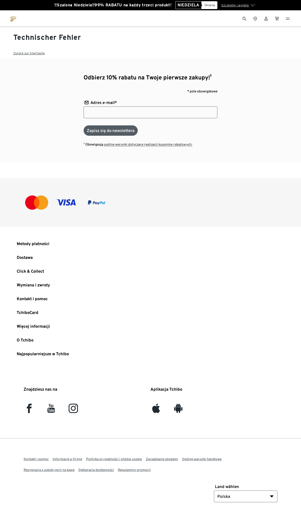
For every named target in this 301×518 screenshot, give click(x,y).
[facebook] (29, 410)
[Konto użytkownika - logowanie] (266, 18)
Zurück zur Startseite (29, 53)
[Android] (178, 410)
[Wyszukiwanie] (244, 18)
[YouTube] (51, 410)
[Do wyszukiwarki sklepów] (255, 18)
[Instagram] (73, 410)
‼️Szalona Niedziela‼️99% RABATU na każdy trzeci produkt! (112, 5)
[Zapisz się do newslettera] (111, 130)
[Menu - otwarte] (287, 18)
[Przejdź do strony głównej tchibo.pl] (13, 18)
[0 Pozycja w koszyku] (276, 18)
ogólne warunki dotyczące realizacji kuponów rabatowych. (148, 144)
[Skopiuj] (209, 5)
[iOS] (156, 410)
